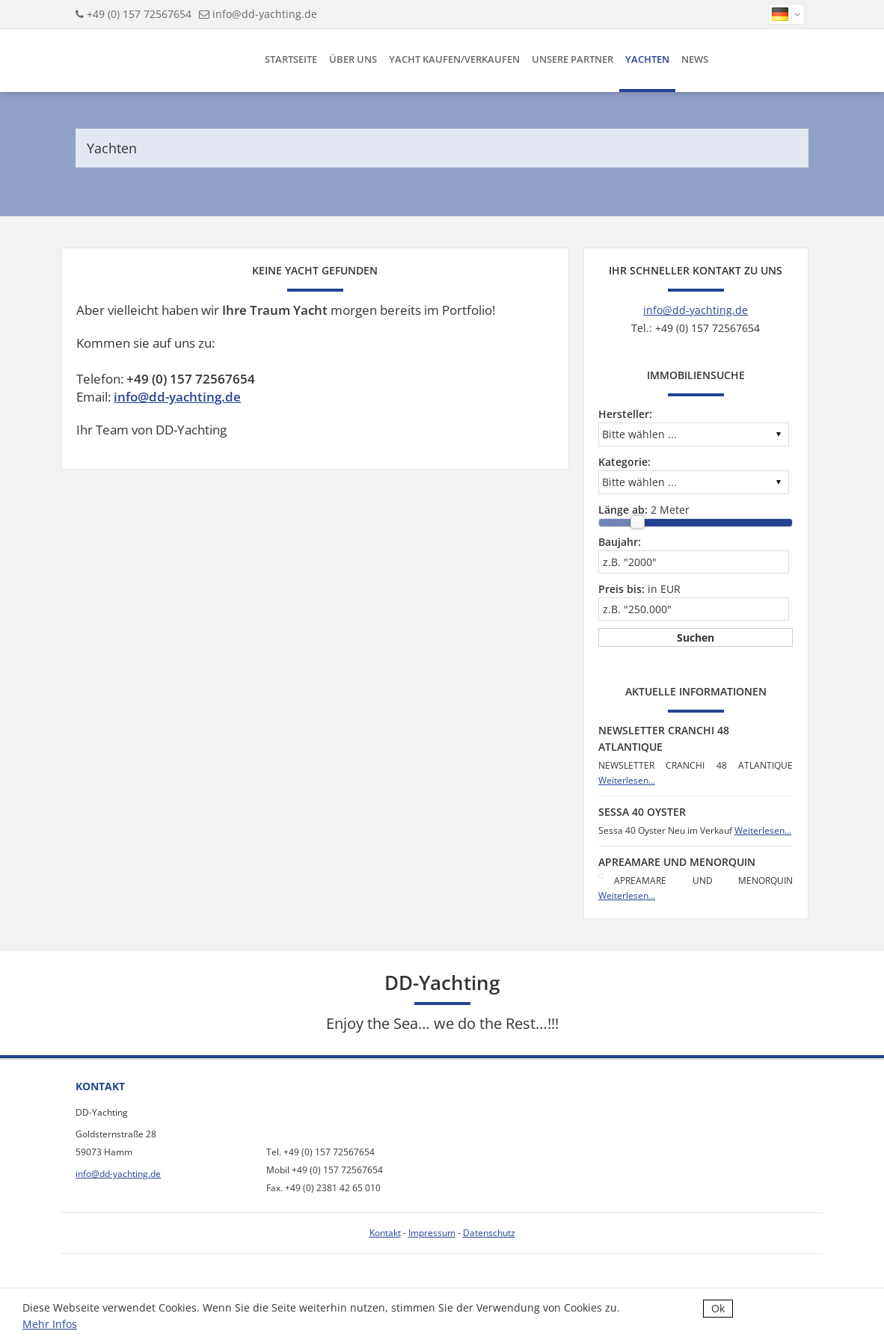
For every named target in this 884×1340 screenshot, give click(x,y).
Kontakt (385, 1232)
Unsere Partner (572, 59)
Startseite (291, 59)
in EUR (639, 589)
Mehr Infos (49, 1324)
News (694, 59)
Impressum (431, 1232)
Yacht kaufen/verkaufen (454, 59)
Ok (718, 1308)
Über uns (353, 59)
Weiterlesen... (626, 780)
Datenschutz (489, 1232)
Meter (644, 509)
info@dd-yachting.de (264, 14)
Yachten (647, 59)
